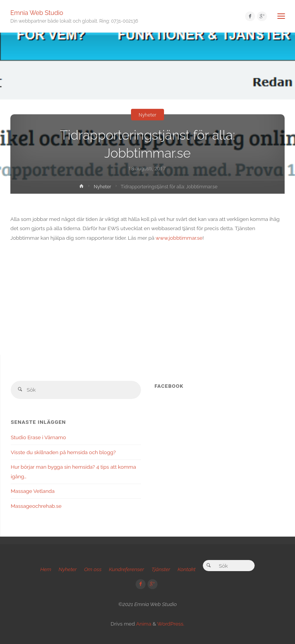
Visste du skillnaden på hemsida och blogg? (63, 452)
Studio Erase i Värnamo (38, 437)
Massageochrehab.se (36, 506)
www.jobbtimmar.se (179, 238)
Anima (143, 624)
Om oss (92, 569)
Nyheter (147, 114)
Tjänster (160, 569)
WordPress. (170, 624)
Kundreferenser (126, 569)
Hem (45, 569)
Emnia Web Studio (36, 12)
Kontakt (186, 569)
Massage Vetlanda (33, 491)
